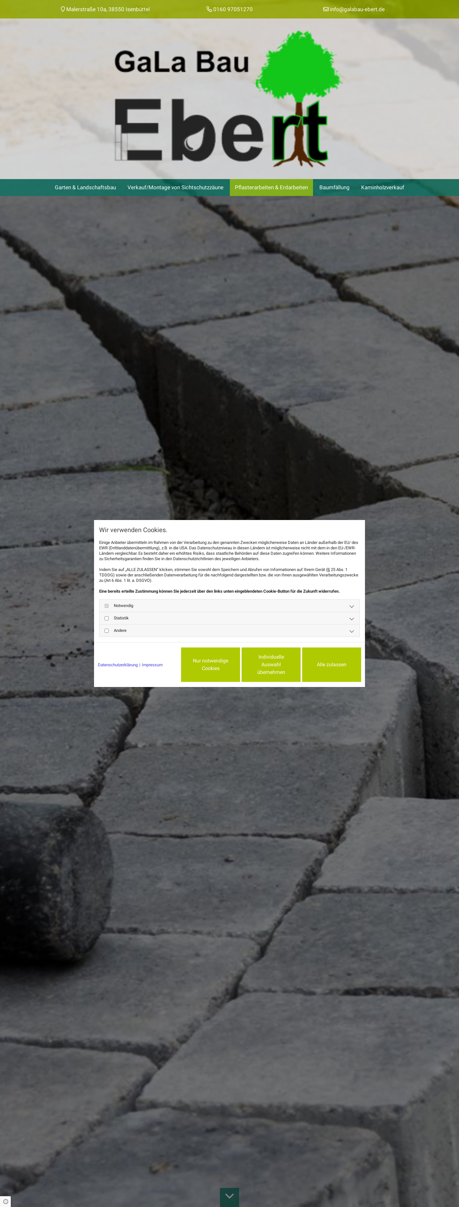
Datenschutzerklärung (118, 664)
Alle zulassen (331, 664)
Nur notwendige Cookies (210, 664)
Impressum (152, 664)
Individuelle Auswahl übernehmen (271, 664)
